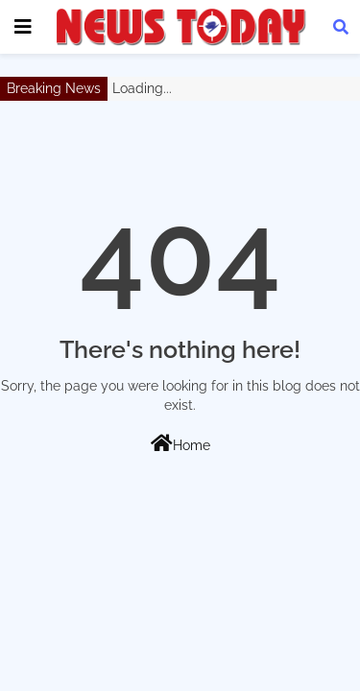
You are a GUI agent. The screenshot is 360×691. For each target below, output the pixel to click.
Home (180, 443)
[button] (341, 27)
